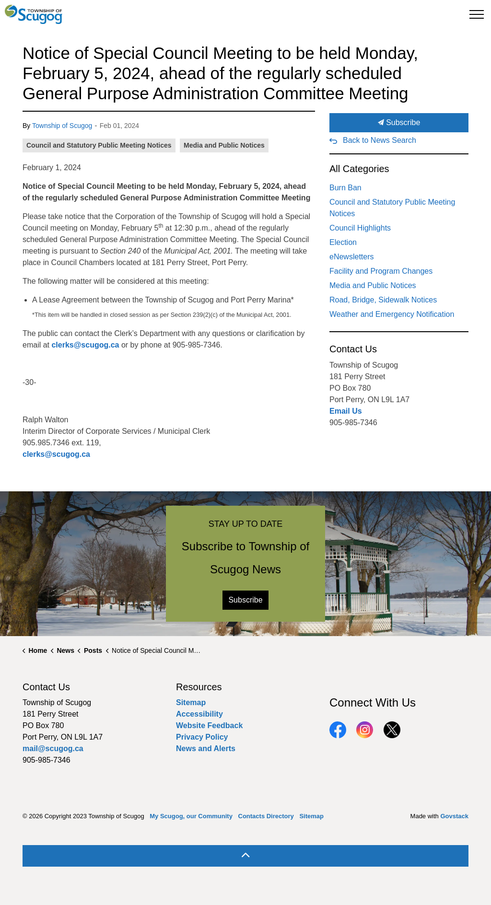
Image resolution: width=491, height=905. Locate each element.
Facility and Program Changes (381, 271)
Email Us (345, 411)
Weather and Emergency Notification (391, 314)
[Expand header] (476, 14)
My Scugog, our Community (191, 816)
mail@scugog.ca (53, 748)
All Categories (359, 168)
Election (343, 242)
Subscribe (398, 122)
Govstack (454, 816)
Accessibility (199, 714)
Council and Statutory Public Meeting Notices (99, 145)
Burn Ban (345, 188)
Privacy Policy (202, 737)
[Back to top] (245, 856)
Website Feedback (209, 725)
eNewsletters (351, 257)
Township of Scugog (62, 125)
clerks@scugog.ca (85, 345)
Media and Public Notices (224, 145)
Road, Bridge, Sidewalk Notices (383, 300)
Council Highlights (360, 228)
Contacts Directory (266, 816)
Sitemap (191, 702)
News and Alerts (205, 748)
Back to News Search (379, 140)
